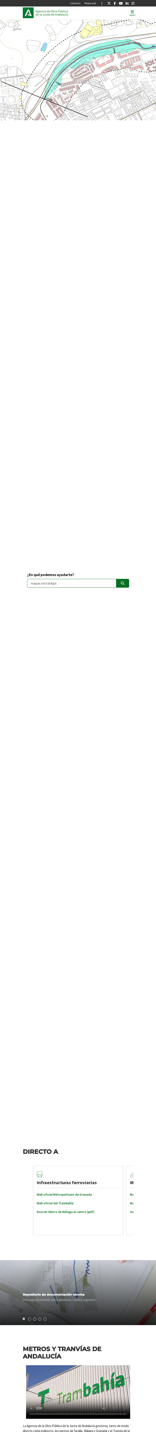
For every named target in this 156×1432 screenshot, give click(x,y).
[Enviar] (122, 583)
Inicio (64, 12)
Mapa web (90, 3)
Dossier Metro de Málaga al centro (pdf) (65, 1212)
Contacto (75, 3)
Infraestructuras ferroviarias (67, 1182)
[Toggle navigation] (132, 13)
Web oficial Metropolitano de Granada (64, 1194)
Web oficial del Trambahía (55, 1203)
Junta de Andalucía (28, 12)
